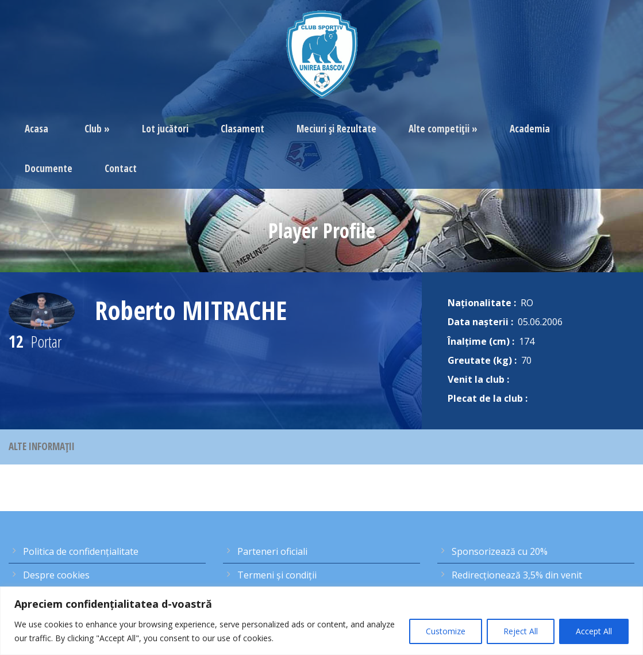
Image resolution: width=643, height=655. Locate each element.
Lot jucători (165, 128)
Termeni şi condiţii (277, 575)
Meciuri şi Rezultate (336, 128)
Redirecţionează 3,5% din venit (517, 575)
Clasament (242, 128)
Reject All (520, 631)
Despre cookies (56, 575)
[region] (321, 621)
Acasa (36, 128)
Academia (530, 128)
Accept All (594, 631)
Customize (445, 631)
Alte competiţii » (443, 128)
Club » (97, 128)
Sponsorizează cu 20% (500, 551)
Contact (121, 168)
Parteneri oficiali (272, 551)
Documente (48, 168)
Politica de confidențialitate (80, 551)
